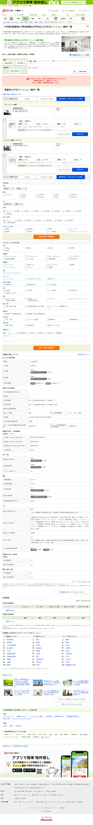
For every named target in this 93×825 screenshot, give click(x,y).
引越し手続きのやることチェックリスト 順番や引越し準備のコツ (81, 692)
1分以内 (19, 220)
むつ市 (67, 656)
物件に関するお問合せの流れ (60, 784)
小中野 (38, 653)
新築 (18, 211)
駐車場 (48, 791)
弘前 (37, 656)
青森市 (67, 639)
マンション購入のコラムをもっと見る (72, 699)
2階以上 (8, 229)
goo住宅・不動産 (5, 784)
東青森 (38, 650)
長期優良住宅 (74, 319)
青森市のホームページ (83, 354)
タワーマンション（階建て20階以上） (11, 299)
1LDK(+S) (41, 194)
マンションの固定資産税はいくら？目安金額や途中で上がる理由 (81, 682)
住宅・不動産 (84, 734)
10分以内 (49, 220)
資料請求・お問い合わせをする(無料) (70, 98)
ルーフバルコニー (11, 267)
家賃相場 (53, 791)
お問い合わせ (47, 808)
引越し (19, 802)
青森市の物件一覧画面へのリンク (12, 94)
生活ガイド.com (87, 581)
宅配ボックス (31, 264)
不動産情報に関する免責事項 (21, 746)
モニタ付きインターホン (34, 279)
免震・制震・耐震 (11, 306)
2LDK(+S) (74, 194)
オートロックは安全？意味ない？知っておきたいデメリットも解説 (21, 692)
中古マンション (27, 795)
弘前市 (67, 642)
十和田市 (68, 648)
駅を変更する (21, 63)
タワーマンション (8, 716)
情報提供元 (71, 784)
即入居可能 (48, 716)
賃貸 (16, 791)
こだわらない (10, 333)
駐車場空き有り (31, 284)
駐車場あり (30, 229)
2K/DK (56, 194)
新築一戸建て (35, 795)
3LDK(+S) (41, 197)
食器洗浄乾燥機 (10, 259)
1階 (7, 248)
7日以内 (49, 333)
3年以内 (26, 211)
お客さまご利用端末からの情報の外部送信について (38, 784)
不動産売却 (17, 798)
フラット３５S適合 (32, 319)
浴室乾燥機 (52, 259)
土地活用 (23, 798)
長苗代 (38, 642)
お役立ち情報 (4, 801)
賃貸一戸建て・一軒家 (31, 791)
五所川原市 (68, 653)
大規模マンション (22, 716)
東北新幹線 (10, 639)
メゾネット (52, 299)
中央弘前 (38, 662)
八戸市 (67, 645)
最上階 (51, 248)
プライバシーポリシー (33, 808)
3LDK (11, 725)
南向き (51, 229)
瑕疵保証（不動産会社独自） (14, 313)
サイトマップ (55, 808)
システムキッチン (32, 256)
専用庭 (51, 267)
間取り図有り (9, 325)
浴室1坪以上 (73, 259)
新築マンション (18, 795)
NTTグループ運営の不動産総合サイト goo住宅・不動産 (17, 5)
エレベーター (74, 229)
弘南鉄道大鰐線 (11, 653)
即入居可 (29, 231)
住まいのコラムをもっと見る (72, 704)
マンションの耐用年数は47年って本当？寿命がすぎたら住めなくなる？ (51, 692)
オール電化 (30, 259)
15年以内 (57, 211)
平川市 (67, 662)
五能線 (9, 659)
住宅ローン (60, 795)
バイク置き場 (52, 284)
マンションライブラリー (29, 802)
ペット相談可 (52, 231)
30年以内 (9, 213)
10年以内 (47, 211)
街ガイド (54, 802)
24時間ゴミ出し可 (11, 293)
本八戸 (38, 645)
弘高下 (38, 665)
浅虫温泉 (38, 648)
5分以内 (28, 220)
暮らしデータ (45, 737)
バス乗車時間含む (11, 222)
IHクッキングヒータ (54, 256)
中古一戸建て (43, 795)
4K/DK (56, 197)
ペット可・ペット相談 (36, 716)
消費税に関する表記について (37, 787)
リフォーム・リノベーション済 (22, 718)
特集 (16, 802)
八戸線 (9, 650)
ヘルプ (41, 808)
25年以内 (78, 211)
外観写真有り (31, 325)
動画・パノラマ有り (54, 325)
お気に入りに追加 (47, 99)
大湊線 (9, 662)
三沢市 (67, 650)
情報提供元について (8, 746)
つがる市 (68, 659)
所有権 (7, 290)
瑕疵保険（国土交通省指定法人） (36, 313)
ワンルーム (9, 194)
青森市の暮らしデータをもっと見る (72, 592)
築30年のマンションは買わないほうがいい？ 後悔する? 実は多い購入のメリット (52, 682)
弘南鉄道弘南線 (11, 656)
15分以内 (59, 220)
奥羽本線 (9, 642)
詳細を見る (80, 134)
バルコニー (30, 267)
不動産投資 (54, 795)
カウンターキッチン (11, 256)
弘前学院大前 (40, 659)
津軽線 (9, 665)
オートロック (9, 279)
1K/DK (24, 194)
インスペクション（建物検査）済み (58, 307)
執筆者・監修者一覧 (72, 802)
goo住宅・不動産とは (20, 784)
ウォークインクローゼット (13, 273)
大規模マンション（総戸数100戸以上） (33, 299)
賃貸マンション (42, 791)
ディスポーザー (74, 256)
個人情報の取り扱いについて (22, 787)
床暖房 (72, 264)
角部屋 (7, 231)
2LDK (5, 725)
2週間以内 (59, 333)
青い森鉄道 (10, 648)
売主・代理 (9, 319)
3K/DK (24, 197)
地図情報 (80, 802)
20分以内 (70, 220)
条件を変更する (15, 71)
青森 (37, 639)
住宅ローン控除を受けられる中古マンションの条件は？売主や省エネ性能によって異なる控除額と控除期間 (21, 682)
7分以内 (38, 220)
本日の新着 (21, 333)
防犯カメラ (52, 279)
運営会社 (62, 808)
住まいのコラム (62, 802)
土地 (50, 734)
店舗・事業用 (21, 791)
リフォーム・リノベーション (78, 231)
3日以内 (40, 333)
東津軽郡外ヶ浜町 (70, 665)
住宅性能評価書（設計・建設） (36, 306)
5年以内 (36, 211)
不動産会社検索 (39, 802)
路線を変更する (9, 63)
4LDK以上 (74, 197)
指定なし (9, 211)
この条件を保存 (82, 71)
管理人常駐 (73, 290)
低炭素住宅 (52, 319)
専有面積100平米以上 (73, 716)
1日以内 (31, 333)
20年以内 (68, 211)
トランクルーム (53, 264)
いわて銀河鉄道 (11, 645)
